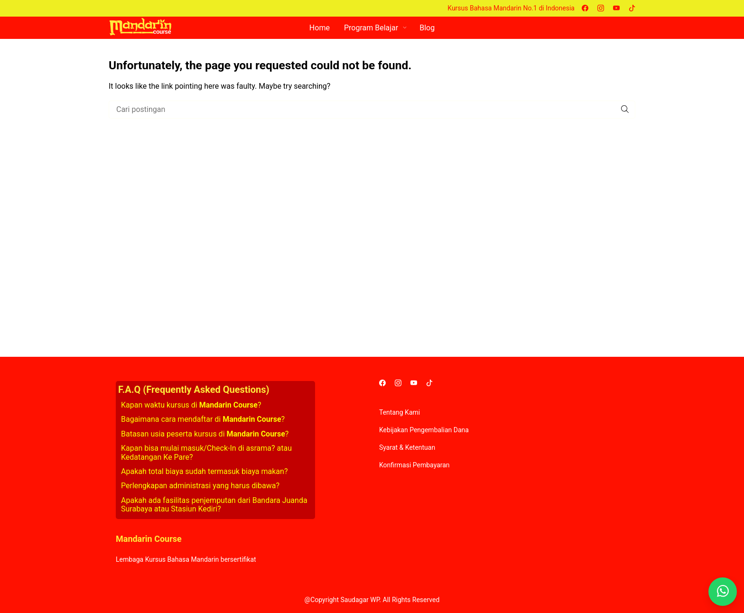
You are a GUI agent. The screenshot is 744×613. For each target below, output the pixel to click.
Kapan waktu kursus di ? (191, 404)
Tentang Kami (399, 412)
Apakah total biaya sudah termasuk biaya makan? (204, 471)
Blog (427, 27)
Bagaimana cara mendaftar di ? (203, 419)
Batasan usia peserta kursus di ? (204, 433)
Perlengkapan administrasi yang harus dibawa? (200, 485)
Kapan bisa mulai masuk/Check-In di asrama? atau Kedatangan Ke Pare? (206, 452)
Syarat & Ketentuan (407, 447)
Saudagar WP (359, 600)
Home (319, 27)
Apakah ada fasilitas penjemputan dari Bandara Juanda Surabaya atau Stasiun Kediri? (214, 504)
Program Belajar (371, 27)
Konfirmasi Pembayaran (414, 465)
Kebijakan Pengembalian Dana (424, 430)
